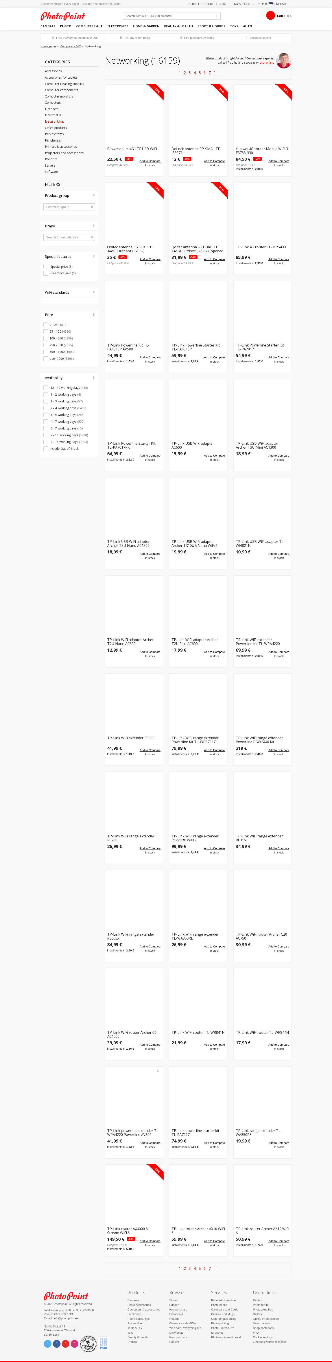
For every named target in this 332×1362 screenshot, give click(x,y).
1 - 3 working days (66, 401)
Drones (132, 1342)
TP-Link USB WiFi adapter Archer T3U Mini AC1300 (257, 445)
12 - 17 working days (69, 387)
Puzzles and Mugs (222, 1314)
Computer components (61, 90)
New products (178, 1337)
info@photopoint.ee (65, 1318)
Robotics (51, 159)
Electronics (117, 26)
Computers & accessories (143, 1309)
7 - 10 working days (69, 435)
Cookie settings (263, 1337)
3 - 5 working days (67, 415)
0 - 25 (59, 325)
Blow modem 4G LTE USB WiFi (132, 149)
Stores (210, 4)
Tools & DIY (134, 1328)
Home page (48, 46)
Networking (54, 121)
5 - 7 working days (66, 428)
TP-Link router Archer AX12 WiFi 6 (262, 1231)
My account (244, 4)
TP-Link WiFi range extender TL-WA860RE (195, 936)
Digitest (257, 1314)
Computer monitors (59, 96)
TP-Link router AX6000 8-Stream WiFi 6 (128, 1231)
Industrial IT (53, 115)
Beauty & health (178, 26)
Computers (53, 102)
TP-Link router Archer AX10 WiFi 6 (198, 1231)
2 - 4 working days (68, 408)
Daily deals (176, 1332)
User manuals (262, 1323)
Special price (61, 266)
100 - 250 (61, 338)
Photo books (219, 1305)
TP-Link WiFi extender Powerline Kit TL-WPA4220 (258, 642)
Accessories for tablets (61, 77)
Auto (247, 26)
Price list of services (223, 1300)
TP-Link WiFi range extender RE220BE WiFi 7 (195, 838)
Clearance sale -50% (182, 1323)
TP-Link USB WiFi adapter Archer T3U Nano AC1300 (128, 543)
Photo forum (261, 1305)
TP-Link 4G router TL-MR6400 (261, 247)
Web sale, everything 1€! (185, 1328)
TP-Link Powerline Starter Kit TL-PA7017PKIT (131, 445)
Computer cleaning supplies (64, 84)
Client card (176, 1314)
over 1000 (62, 358)
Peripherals (53, 140)
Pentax (257, 1300)
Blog (222, 4)
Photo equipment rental (226, 1337)
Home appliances (138, 1318)
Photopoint (65, 16)
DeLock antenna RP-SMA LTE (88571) (196, 151)
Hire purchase (178, 1309)
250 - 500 (61, 345)
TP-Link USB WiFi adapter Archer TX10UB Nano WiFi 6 (195, 543)
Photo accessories (139, 1305)
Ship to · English (273, 4)
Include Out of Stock (64, 448)
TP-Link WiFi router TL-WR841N (198, 1033)
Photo (65, 26)
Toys (234, 26)
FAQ (256, 1332)
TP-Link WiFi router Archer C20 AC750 (261, 936)
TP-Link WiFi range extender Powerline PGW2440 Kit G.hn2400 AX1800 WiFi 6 (259, 740)
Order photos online (223, 1318)
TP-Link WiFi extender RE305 (131, 738)
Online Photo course (266, 1318)
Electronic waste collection (269, 1342)
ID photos (217, 1332)
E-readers (52, 109)
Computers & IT (89, 26)
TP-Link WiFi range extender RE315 (259, 838)
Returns (174, 1318)
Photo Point (69, 1295)
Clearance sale (63, 273)
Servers (50, 165)
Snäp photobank (263, 1328)
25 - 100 (60, 331)
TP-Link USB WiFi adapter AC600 (193, 445)
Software (51, 172)
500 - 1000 (62, 352)
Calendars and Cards (224, 1309)
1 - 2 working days (65, 394)
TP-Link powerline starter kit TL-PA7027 (195, 1133)
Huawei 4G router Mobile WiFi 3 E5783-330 (262, 151)
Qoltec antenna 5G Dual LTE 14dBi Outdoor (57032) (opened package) (197, 249)
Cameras (48, 26)
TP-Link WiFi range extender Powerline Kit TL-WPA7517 (195, 740)
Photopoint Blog (263, 1309)
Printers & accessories (61, 146)
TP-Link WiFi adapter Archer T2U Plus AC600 (195, 642)
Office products (56, 128)
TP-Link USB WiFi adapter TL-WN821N (260, 543)
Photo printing (220, 1323)
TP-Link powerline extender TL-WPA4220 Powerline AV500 (133, 1133)
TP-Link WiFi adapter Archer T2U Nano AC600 (130, 642)
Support (174, 1305)
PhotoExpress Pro (222, 1328)
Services (195, 4)
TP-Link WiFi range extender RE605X (130, 936)
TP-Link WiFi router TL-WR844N (262, 1033)
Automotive (134, 1323)
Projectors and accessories (64, 153)
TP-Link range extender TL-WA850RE (259, 1133)
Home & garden (146, 26)
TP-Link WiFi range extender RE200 (130, 838)
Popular (174, 1342)
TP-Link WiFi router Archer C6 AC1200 (132, 1034)
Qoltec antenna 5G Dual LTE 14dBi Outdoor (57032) (130, 249)
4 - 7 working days (67, 421)
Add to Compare (150, 161)
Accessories (53, 71)
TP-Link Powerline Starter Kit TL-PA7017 (260, 347)
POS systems (54, 134)
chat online (267, 63)
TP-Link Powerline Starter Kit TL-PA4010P (196, 347)
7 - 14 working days (69, 442)
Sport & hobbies (211, 26)
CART (281, 16)
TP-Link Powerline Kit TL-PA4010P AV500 (128, 347)
